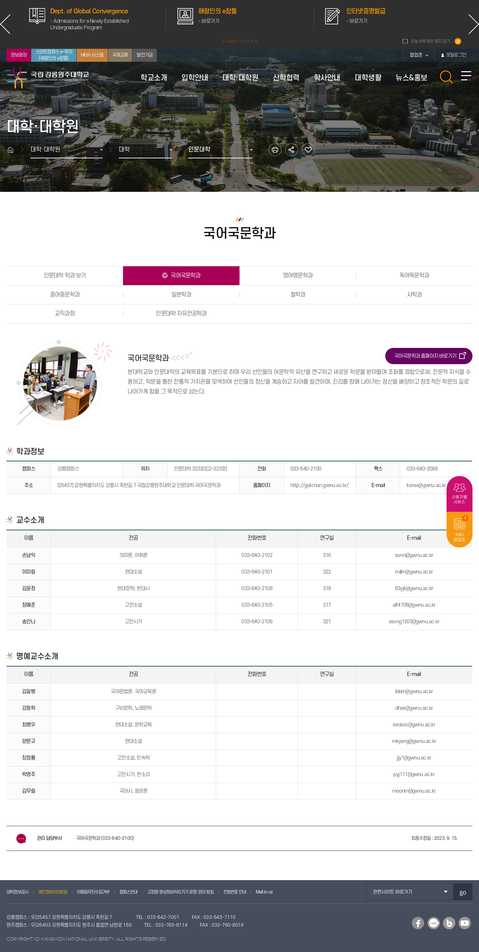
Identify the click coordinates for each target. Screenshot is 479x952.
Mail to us (264, 892)
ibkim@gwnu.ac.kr (414, 691)
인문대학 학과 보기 (65, 275)
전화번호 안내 (234, 892)
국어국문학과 (184, 275)
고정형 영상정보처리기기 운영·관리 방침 (180, 892)
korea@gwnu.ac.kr (426, 485)
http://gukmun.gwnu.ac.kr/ (319, 485)
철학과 (297, 295)
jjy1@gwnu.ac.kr (414, 758)
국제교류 (120, 55)
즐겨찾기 (308, 149)
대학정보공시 (17, 892)
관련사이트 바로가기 (392, 892)
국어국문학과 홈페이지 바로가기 (425, 356)
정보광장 (19, 55)
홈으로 (13, 149)
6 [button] (251, 41)
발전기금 (145, 55)
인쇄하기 (275, 149)
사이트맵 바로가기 (466, 76)
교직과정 (65, 314)
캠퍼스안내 (128, 892)
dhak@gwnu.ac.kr (414, 708)
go (463, 892)
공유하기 (291, 149)
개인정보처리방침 (52, 892)
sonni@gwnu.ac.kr (414, 555)
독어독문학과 (414, 275)
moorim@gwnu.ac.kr (414, 791)
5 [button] (247, 41)
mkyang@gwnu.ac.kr (414, 741)
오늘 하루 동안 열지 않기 (430, 41)
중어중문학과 (65, 295)
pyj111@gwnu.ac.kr (414, 774)
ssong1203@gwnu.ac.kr (414, 622)
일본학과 (181, 295)
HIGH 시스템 (92, 55)
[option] (216, 19)
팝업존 (416, 55)
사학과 (414, 295)
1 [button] (223, 41)
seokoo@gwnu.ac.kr (414, 725)
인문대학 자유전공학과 (181, 314)
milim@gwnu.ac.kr (414, 572)
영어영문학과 (298, 275)
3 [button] (240, 41)
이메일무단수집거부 (93, 892)
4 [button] (243, 41)
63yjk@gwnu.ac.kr (414, 588)
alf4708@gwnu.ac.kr (414, 605)
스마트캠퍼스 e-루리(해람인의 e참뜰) (53, 55)
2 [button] (231, 41)
